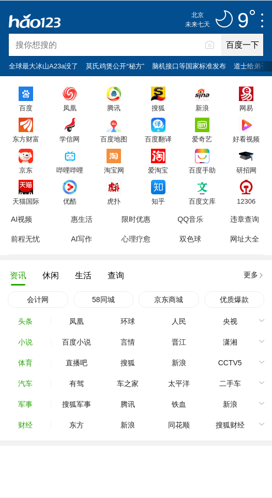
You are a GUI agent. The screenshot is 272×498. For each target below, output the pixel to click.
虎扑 (113, 201)
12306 (246, 201)
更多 (251, 275)
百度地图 (113, 139)
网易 (246, 107)
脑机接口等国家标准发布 (189, 66)
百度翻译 (158, 139)
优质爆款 (234, 299)
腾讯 (113, 107)
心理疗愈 (136, 239)
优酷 (70, 201)
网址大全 (244, 239)
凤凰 (70, 107)
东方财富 (25, 139)
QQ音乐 (190, 219)
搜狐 (158, 107)
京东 (26, 170)
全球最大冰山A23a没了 (43, 66)
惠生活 (82, 219)
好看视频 (246, 139)
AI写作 (81, 239)
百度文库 (202, 201)
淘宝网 (114, 170)
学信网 (69, 139)
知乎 (158, 201)
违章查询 (244, 219)
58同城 (103, 299)
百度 (26, 107)
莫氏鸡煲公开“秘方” (115, 66)
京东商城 (168, 299)
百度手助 (202, 170)
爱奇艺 (202, 139)
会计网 (38, 299)
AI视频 (21, 219)
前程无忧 (25, 239)
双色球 (190, 239)
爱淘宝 (158, 170)
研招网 (246, 170)
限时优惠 (136, 219)
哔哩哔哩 (69, 170)
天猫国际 (25, 201)
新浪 (202, 107)
